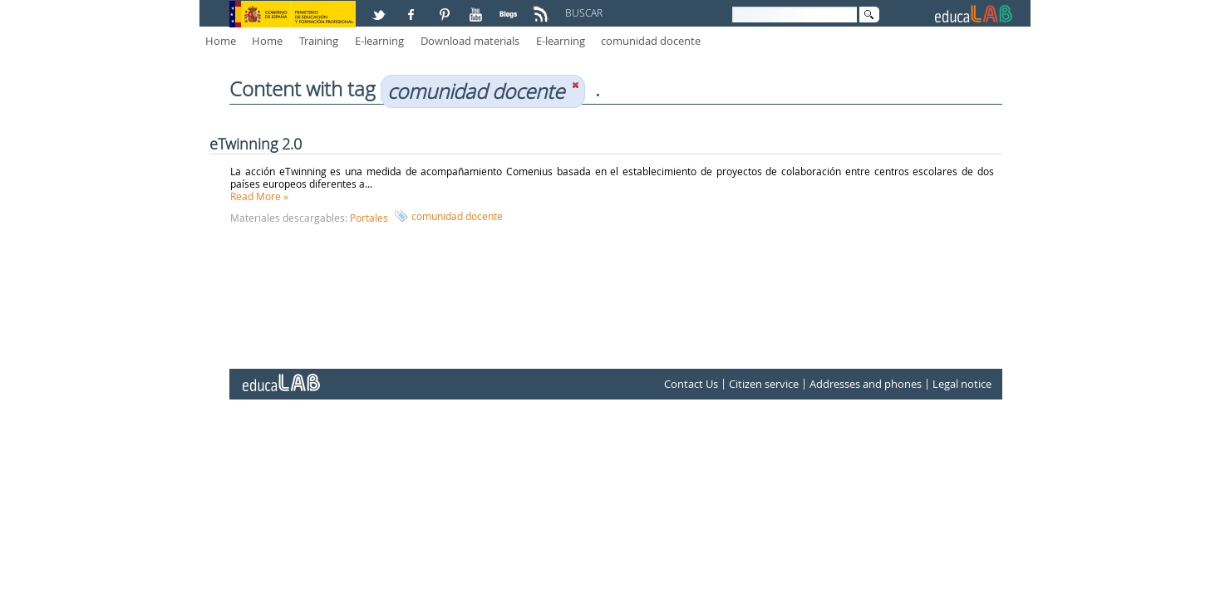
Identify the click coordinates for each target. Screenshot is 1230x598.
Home (220, 40)
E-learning (379, 40)
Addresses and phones (865, 383)
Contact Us (691, 383)
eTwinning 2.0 (255, 144)
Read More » (259, 196)
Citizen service (764, 383)
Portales (369, 217)
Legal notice (961, 383)
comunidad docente (651, 40)
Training (318, 40)
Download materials (470, 40)
